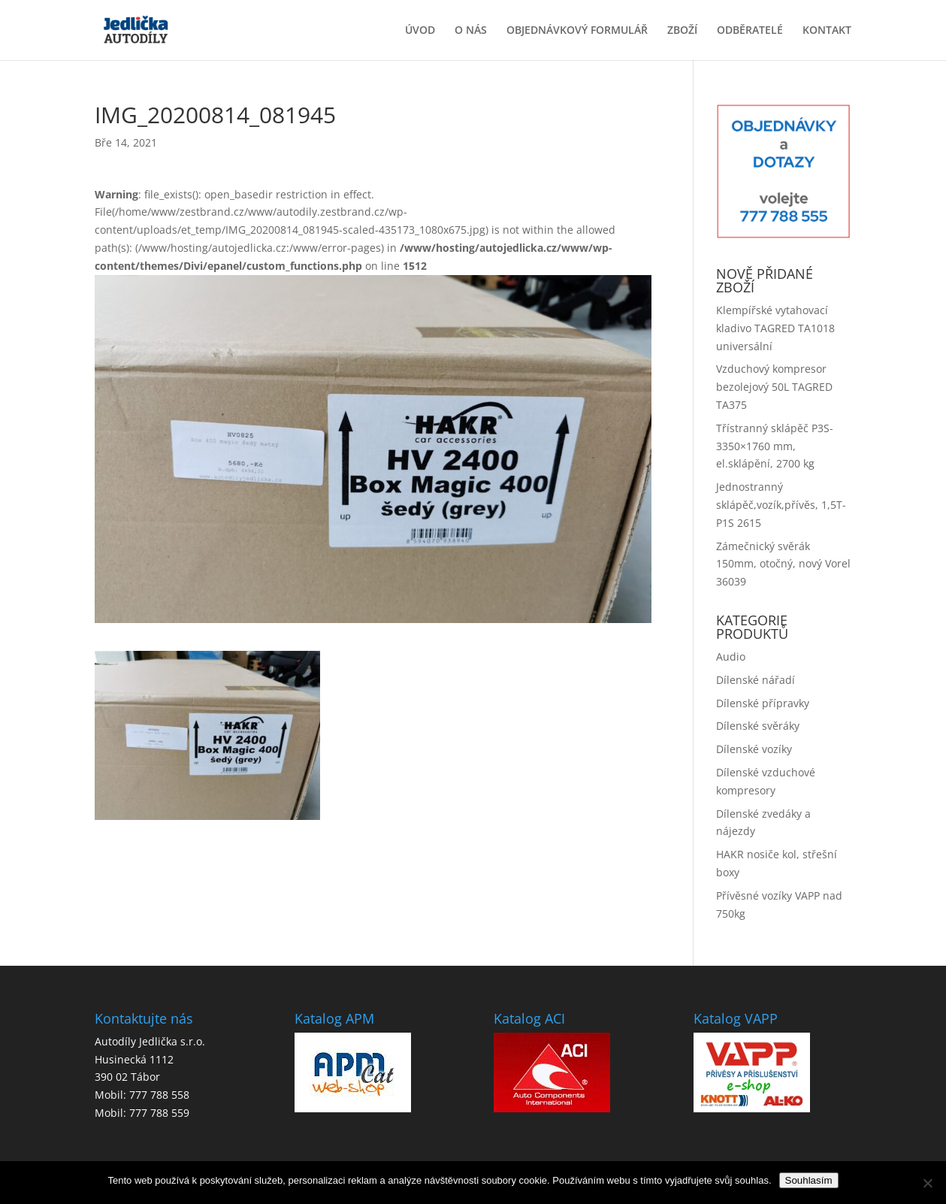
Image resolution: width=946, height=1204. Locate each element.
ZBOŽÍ (682, 31)
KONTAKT (826, 31)
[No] (927, 1182)
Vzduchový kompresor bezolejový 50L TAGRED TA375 (774, 387)
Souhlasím (809, 1180)
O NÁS (471, 31)
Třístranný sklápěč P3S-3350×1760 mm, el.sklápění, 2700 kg (774, 446)
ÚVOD (420, 31)
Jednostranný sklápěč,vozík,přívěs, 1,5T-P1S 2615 (781, 504)
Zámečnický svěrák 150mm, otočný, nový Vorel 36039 (783, 564)
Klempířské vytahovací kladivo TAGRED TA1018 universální (775, 328)
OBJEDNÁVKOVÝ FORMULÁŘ (577, 31)
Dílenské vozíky (754, 749)
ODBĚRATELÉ (750, 31)
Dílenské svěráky (757, 725)
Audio (730, 656)
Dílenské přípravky (762, 703)
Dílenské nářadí (755, 680)
